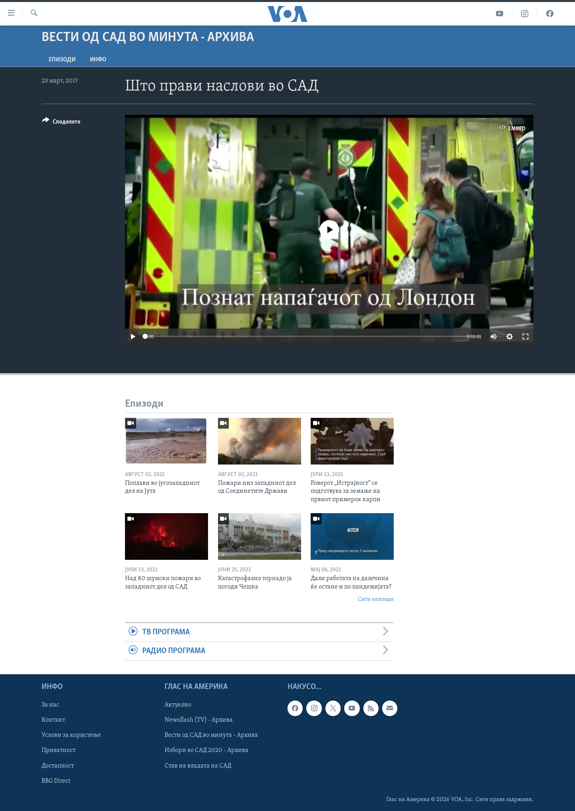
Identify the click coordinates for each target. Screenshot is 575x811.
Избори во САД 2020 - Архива (206, 751)
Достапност (58, 766)
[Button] (61, 123)
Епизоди (62, 60)
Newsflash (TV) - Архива (199, 720)
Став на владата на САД (198, 766)
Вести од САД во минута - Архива (211, 735)
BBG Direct (56, 781)
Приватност (58, 751)
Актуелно (178, 705)
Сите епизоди (376, 599)
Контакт (53, 720)
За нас (50, 705)
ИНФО (98, 60)
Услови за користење (71, 735)
